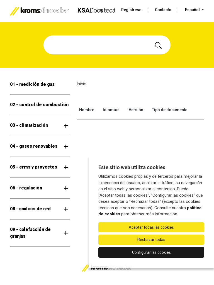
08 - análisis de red (30, 208)
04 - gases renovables (33, 146)
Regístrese (131, 10)
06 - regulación (26, 188)
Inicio (81, 84)
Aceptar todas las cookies (151, 227)
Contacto (163, 10)
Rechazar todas (151, 239)
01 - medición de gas (32, 84)
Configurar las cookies (151, 252)
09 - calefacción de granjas (30, 233)
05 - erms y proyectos (33, 167)
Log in (102, 10)
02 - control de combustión (39, 104)
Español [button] (193, 10)
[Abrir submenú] (65, 125)
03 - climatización (29, 125)
